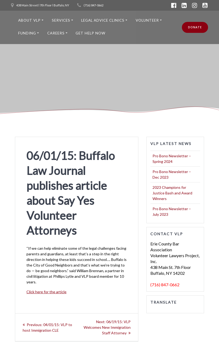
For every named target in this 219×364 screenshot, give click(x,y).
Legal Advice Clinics (102, 20)
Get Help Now (90, 33)
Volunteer (147, 20)
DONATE (195, 27)
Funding (27, 33)
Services (61, 20)
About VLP (29, 20)
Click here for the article (46, 291)
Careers (56, 33)
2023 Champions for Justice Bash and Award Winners (172, 193)
